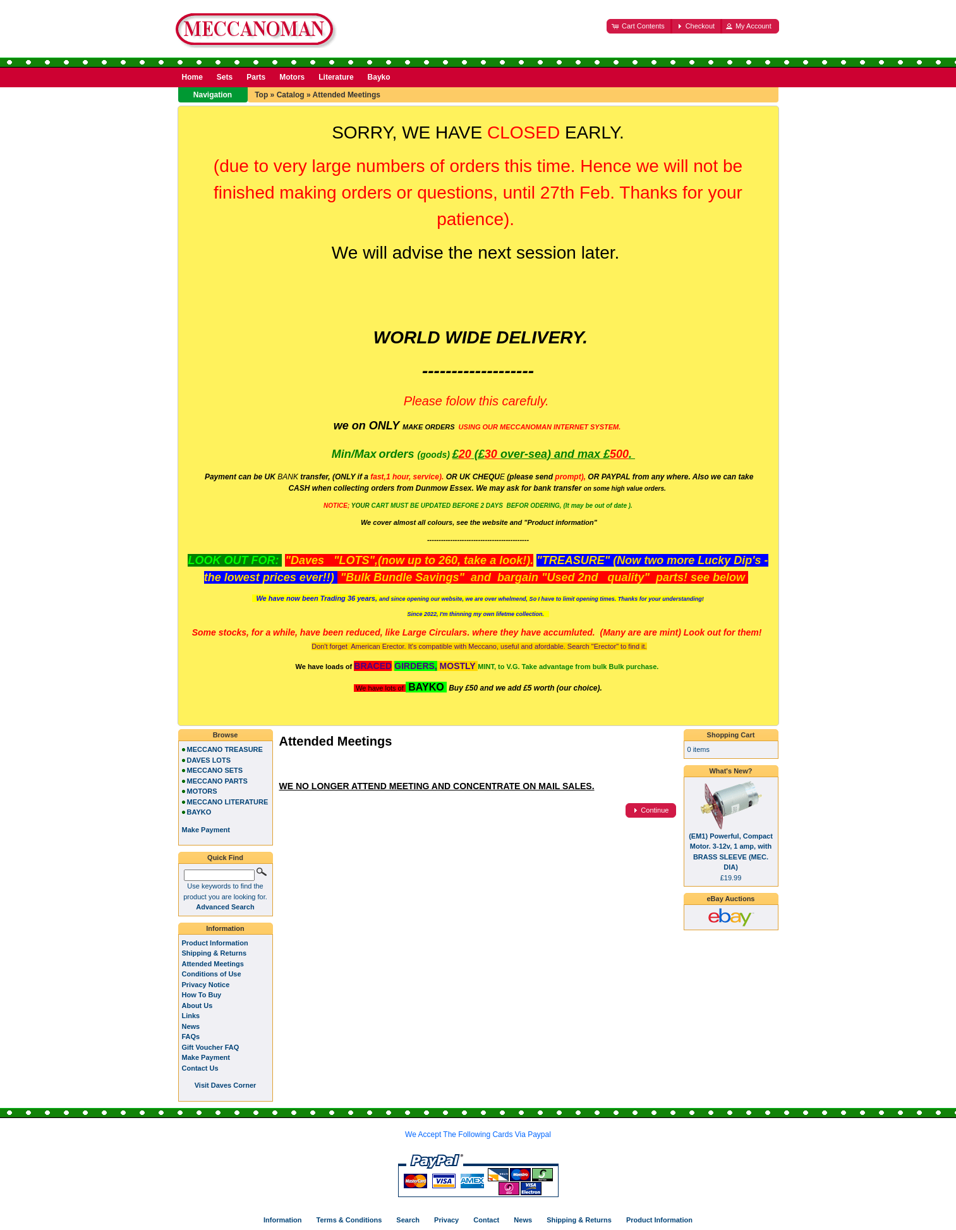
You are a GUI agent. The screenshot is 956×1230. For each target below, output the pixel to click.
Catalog (291, 94)
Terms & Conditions (349, 1220)
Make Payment (206, 1057)
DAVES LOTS (209, 760)
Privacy (446, 1220)
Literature (335, 77)
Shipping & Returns (214, 953)
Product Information (215, 943)
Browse (225, 735)
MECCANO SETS (215, 770)
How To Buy (202, 995)
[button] (639, 26)
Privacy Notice (206, 984)
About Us (197, 1005)
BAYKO (199, 812)
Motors (292, 77)
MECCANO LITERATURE (228, 802)
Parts (255, 77)
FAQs (191, 1036)
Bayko (379, 77)
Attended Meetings (346, 94)
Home (192, 77)
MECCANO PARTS (217, 781)
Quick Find (225, 857)
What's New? (730, 771)
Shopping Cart (731, 735)
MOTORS (202, 791)
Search (408, 1220)
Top (261, 94)
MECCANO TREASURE (225, 749)
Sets (225, 77)
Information (225, 928)
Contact (486, 1220)
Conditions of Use (211, 974)
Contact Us (200, 1068)
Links (191, 1015)
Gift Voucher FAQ (210, 1047)
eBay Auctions (730, 898)
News (191, 1026)
